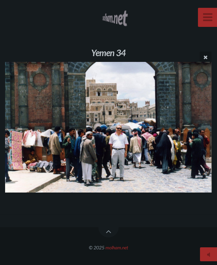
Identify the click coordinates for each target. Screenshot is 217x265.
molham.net (116, 247)
